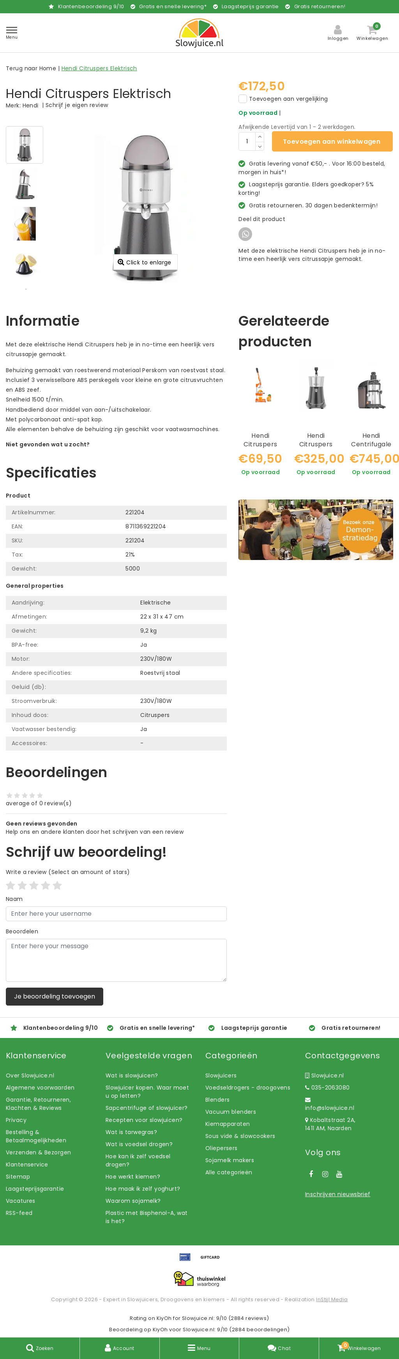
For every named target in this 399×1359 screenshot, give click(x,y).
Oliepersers (221, 1148)
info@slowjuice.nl (329, 1104)
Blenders (217, 1100)
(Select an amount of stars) (68, 872)
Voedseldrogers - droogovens (247, 1087)
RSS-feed (19, 1213)
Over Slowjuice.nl (30, 1075)
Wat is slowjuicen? (132, 1075)
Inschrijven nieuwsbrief (338, 1194)
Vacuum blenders (230, 1112)
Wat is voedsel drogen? (139, 1144)
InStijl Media (332, 1299)
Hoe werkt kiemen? (133, 1177)
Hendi (31, 105)
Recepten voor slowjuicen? (144, 1120)
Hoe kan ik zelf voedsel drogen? (138, 1160)
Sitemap (18, 1177)
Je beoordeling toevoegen (54, 996)
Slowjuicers (221, 1075)
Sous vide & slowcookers (240, 1136)
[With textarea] (116, 960)
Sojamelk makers (229, 1160)
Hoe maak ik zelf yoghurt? (143, 1189)
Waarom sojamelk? (133, 1201)
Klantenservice (27, 1164)
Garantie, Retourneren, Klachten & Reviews (38, 1104)
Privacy (16, 1120)
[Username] (116, 913)
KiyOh (164, 1318)
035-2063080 (327, 1087)
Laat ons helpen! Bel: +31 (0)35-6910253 (62, 453)
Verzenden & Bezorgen (38, 1152)
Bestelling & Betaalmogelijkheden (36, 1136)
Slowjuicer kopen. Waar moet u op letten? (147, 1092)
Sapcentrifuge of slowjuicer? (147, 1108)
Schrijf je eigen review (77, 105)
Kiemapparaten (227, 1124)
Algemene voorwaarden (40, 1087)
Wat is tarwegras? (131, 1132)
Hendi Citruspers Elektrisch (99, 68)
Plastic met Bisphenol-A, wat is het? (147, 1217)
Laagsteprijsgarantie (35, 1189)
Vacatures (20, 1201)
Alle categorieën (228, 1172)
